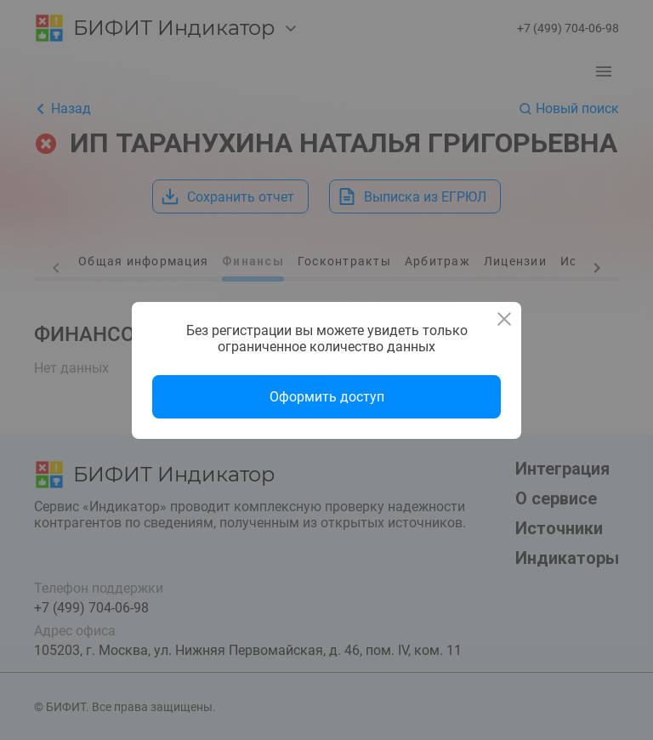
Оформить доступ (327, 397)
